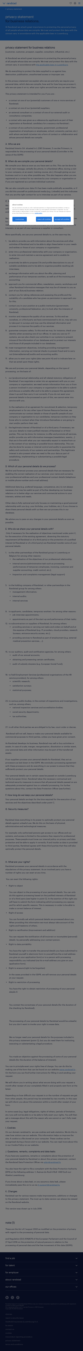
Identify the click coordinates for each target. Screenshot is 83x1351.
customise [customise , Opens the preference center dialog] (19, 219)
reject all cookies (44, 219)
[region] (41, 212)
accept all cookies (62, 219)
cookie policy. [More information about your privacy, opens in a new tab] (38, 213)
